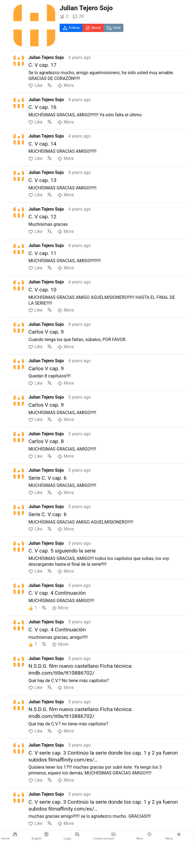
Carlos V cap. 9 (46, 332)
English (40, 836)
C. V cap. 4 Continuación (57, 593)
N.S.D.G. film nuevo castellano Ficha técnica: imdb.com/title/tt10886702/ (80, 669)
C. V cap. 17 (42, 65)
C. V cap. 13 (42, 180)
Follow (71, 27)
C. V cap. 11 (42, 253)
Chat (114, 27)
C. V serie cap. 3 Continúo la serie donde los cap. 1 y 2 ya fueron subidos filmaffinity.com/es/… (103, 756)
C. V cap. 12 (42, 216)
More (144, 836)
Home (9, 836)
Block (93, 27)
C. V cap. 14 (42, 144)
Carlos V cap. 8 (46, 441)
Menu (173, 836)
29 (78, 16)
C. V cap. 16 (42, 107)
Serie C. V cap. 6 (47, 478)
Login (72, 836)
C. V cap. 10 (42, 289)
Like (35, 85)
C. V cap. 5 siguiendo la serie (62, 551)
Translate (49, 85)
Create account (104, 836)
